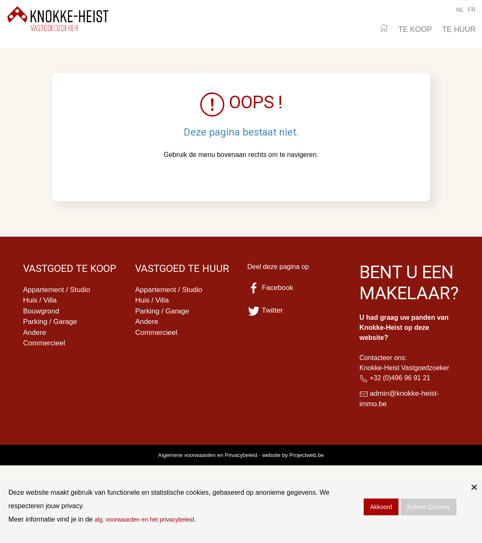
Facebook (271, 288)
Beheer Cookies (428, 507)
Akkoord (381, 507)
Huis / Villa (41, 301)
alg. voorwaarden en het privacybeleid (151, 519)
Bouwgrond (42, 312)
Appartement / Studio (58, 290)
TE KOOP (415, 29)
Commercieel (45, 346)
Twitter (266, 310)
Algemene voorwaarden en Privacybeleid (207, 456)
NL (460, 9)
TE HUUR (459, 29)
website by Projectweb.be (293, 456)
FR (472, 9)
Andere (35, 335)
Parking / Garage (51, 324)
